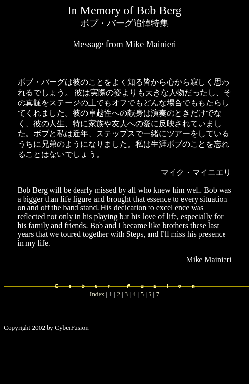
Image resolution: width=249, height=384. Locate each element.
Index (97, 294)
